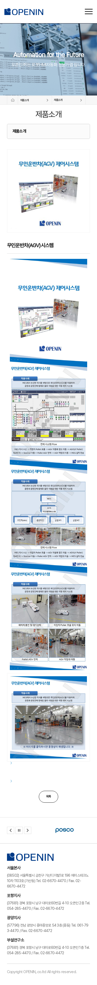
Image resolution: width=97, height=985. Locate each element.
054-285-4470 (19, 908)
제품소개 (24, 100)
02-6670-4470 (54, 881)
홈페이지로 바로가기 (12, 100)
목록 (48, 796)
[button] (10, 830)
